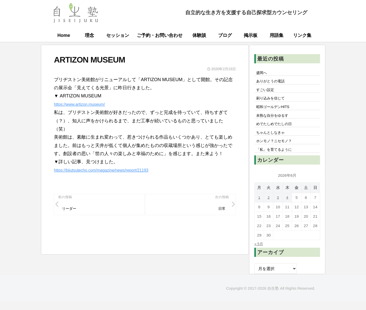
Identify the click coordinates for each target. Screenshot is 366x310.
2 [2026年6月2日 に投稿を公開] (268, 206)
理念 (89, 35)
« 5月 (259, 252)
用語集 (276, 35)
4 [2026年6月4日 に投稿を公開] (287, 206)
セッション (117, 35)
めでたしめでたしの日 (276, 129)
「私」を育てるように (276, 157)
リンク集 (302, 35)
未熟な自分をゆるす (274, 119)
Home (63, 35)
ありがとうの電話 (272, 82)
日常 (221, 209)
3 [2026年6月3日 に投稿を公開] (278, 206)
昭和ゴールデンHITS (275, 110)
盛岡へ (262, 73)
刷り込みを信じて (272, 101)
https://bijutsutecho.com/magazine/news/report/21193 (108, 170)
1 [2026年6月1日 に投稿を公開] (259, 206)
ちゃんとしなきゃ (272, 138)
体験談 (199, 35)
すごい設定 (266, 91)
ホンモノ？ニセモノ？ (276, 148)
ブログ (225, 35)
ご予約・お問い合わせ (159, 35)
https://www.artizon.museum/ (83, 104)
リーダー (71, 209)
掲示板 (250, 35)
